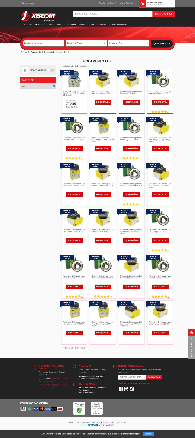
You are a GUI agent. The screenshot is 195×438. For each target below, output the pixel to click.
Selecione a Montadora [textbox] (33, 44)
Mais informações (131, 434)
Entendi (148, 434)
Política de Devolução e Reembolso (92, 395)
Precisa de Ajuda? (107, 3)
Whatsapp (28, 3)
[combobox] (43, 44)
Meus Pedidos (127, 3)
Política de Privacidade (87, 400)
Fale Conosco (84, 398)
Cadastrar (154, 385)
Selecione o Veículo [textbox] (74, 44)
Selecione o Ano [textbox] (115, 44)
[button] (191, 344)
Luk (23, 86)
